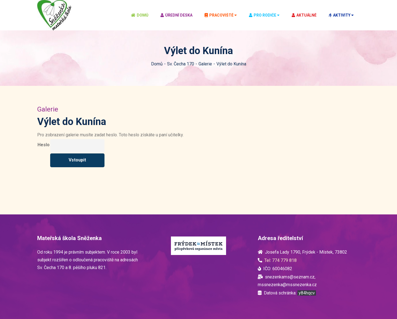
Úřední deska (176, 15)
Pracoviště (219, 15)
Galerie (205, 64)
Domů (139, 15)
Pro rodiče (262, 15)
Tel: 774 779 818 (280, 260)
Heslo (43, 144)
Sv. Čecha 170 (180, 64)
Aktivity (339, 15)
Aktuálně (304, 15)
